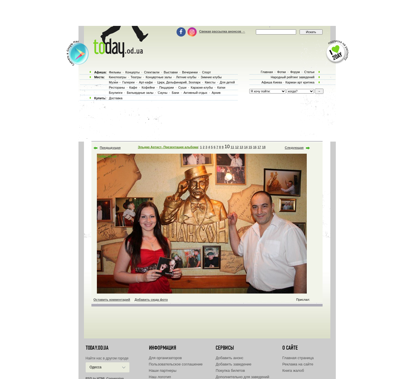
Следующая (294, 147)
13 (241, 147)
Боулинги (115, 92)
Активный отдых (195, 92)
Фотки (281, 72)
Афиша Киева (271, 82)
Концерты (132, 72)
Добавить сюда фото (151, 299)
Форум (295, 72)
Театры (136, 77)
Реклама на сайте (297, 364)
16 (254, 147)
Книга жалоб (293, 370)
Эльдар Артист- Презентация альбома (168, 147)
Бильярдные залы (140, 92)
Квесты (210, 82)
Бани (175, 92)
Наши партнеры (163, 370)
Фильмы (115, 72)
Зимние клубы (211, 77)
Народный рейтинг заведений (293, 77)
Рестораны (117, 87)
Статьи (309, 72)
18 (263, 147)
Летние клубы (186, 77)
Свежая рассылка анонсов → (222, 31)
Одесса (95, 367)
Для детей (227, 82)
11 (232, 147)
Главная (267, 72)
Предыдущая (110, 147)
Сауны (163, 92)
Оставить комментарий (111, 299)
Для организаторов (165, 358)
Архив (216, 92)
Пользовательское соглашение (176, 364)
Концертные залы (159, 77)
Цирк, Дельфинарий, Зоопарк (178, 82)
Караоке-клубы (202, 87)
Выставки (171, 72)
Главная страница (298, 358)
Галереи (128, 82)
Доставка (115, 98)
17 (259, 147)
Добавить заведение (233, 364)
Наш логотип (160, 377)
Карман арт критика (300, 82)
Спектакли (152, 72)
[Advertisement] (207, 13)
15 (250, 147)
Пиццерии (166, 87)
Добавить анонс (229, 358)
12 (237, 147)
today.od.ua (97, 348)
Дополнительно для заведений (242, 377)
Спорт (206, 72)
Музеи (113, 82)
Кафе (133, 87)
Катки (221, 87)
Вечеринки (190, 72)
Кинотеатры (117, 77)
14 (246, 147)
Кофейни (148, 87)
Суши (182, 87)
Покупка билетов (230, 370)
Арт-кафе (146, 82)
